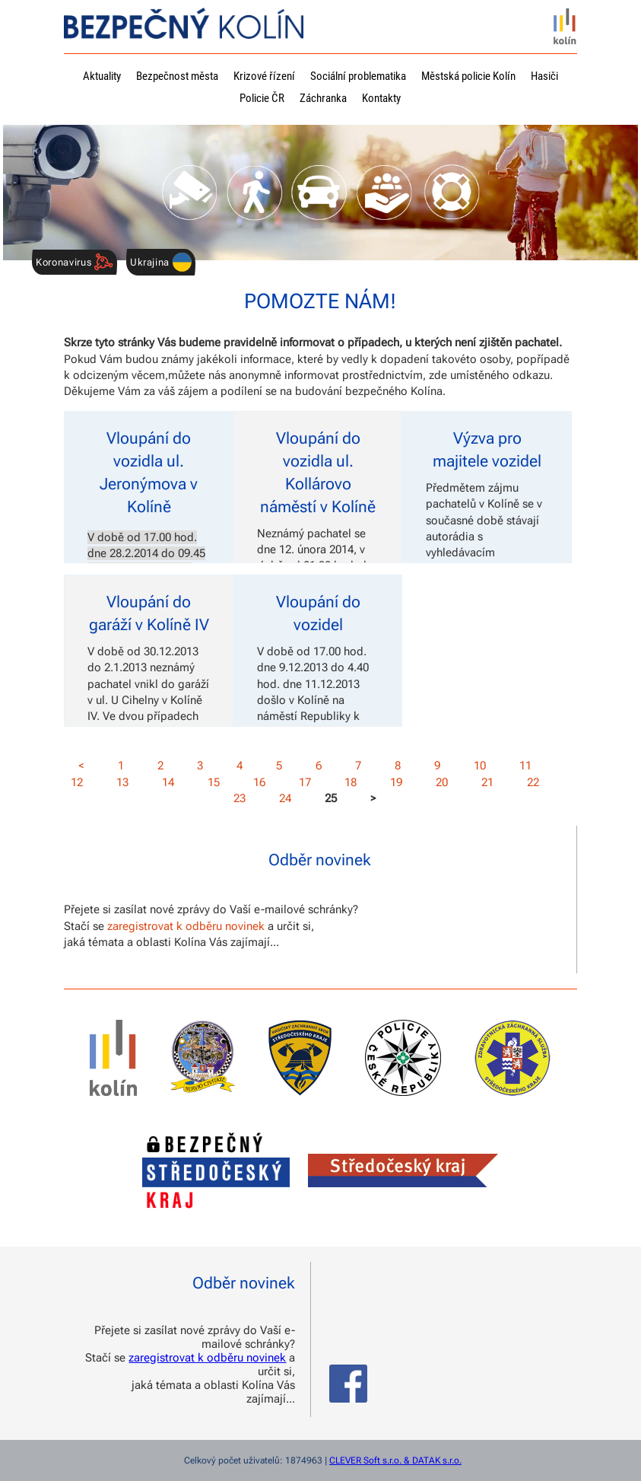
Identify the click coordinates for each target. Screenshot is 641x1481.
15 (214, 782)
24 (285, 798)
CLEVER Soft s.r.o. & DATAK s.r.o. (395, 1460)
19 (396, 782)
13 (122, 782)
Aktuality (102, 76)
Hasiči (544, 76)
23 (239, 798)
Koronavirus (74, 262)
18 (350, 782)
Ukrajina (161, 262)
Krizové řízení (264, 76)
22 (533, 782)
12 (77, 782)
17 (305, 782)
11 (525, 765)
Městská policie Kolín (468, 76)
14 (168, 782)
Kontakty (381, 98)
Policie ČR (262, 98)
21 (487, 782)
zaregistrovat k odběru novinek (186, 926)
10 (480, 765)
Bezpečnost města (177, 76)
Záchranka (323, 98)
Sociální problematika (358, 76)
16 (259, 782)
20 (442, 782)
